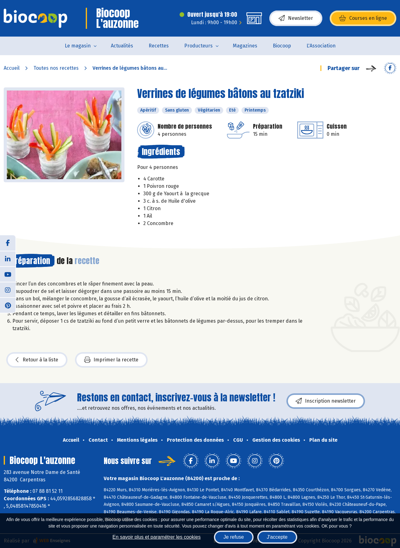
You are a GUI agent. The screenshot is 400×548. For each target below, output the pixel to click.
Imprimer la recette (111, 360)
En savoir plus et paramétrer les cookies (156, 537)
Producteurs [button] (198, 46)
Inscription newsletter (326, 401)
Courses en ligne (363, 18)
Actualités (122, 46)
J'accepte (277, 537)
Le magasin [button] (78, 46)
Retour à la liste (36, 360)
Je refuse (234, 537)
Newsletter (296, 18)
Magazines (245, 46)
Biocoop (282, 46)
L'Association (321, 46)
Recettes (159, 46)
